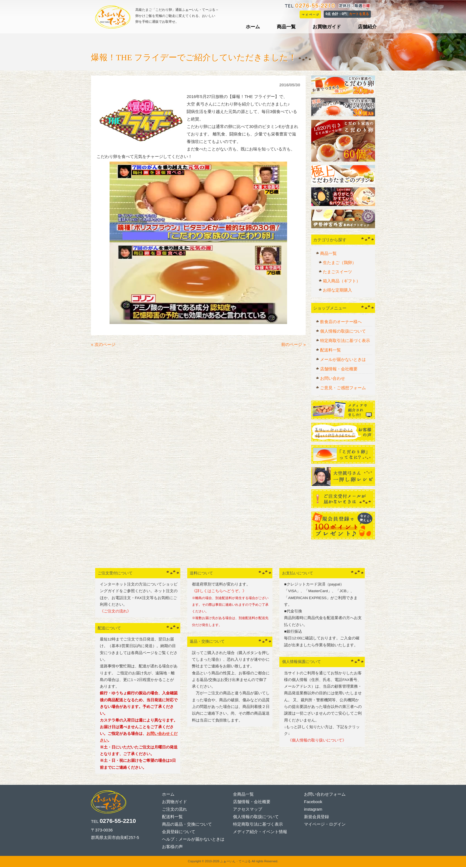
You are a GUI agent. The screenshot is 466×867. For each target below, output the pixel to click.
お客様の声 (172, 846)
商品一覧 (328, 253)
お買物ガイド (174, 801)
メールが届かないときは (343, 359)
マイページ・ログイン (325, 824)
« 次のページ (103, 344)
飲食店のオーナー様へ (341, 321)
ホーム (168, 794)
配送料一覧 (330, 350)
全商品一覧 (243, 794)
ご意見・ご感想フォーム (343, 387)
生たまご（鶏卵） (339, 262)
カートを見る (359, 14)
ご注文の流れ (174, 809)
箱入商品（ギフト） (341, 280)
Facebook (313, 801)
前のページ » (293, 344)
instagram (313, 809)
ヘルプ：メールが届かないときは (193, 839)
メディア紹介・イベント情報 (260, 831)
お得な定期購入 (337, 290)
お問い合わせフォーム (325, 794)
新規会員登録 (316, 816)
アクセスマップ (247, 809)
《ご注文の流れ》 (115, 611)
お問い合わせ (332, 378)
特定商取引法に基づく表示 (345, 340)
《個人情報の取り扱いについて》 (315, 740)
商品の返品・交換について (187, 824)
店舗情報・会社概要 (339, 368)
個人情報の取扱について (343, 331)
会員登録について (178, 831)
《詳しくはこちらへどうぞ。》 (219, 591)
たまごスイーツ (337, 271)
